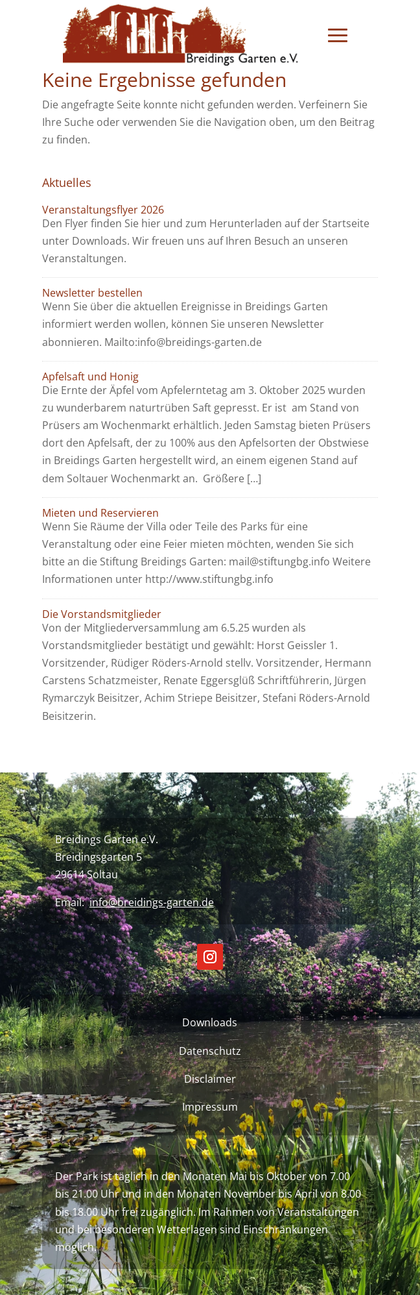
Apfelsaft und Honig (90, 376)
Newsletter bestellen (92, 293)
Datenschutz (210, 1051)
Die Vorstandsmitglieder (101, 614)
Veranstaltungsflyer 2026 (103, 210)
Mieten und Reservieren (100, 513)
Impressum (210, 1107)
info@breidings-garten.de (151, 902)
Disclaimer (210, 1079)
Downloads (209, 1022)
